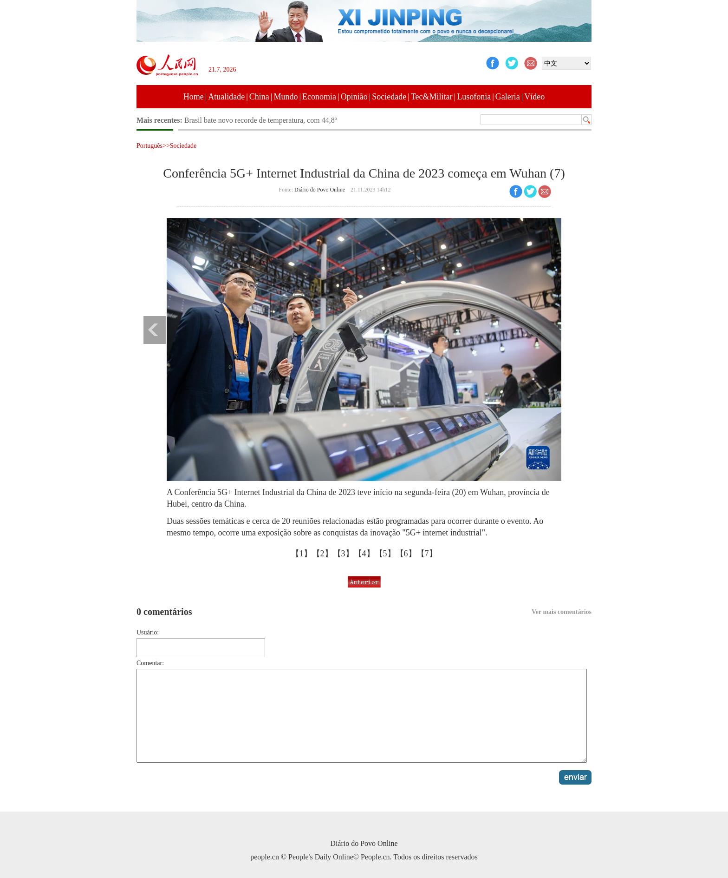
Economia (319, 96)
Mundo (285, 96)
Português (149, 145)
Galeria (507, 96)
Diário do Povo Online (319, 189)
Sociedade (389, 96)
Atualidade (226, 96)
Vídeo (534, 96)
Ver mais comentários (562, 611)
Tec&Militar (432, 96)
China (259, 96)
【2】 (322, 553)
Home (193, 96)
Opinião (354, 96)
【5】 (385, 553)
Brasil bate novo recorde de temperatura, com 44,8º (260, 120)
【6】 (406, 553)
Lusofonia (474, 96)
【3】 (343, 553)
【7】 (426, 553)
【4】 (364, 553)
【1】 (301, 553)
